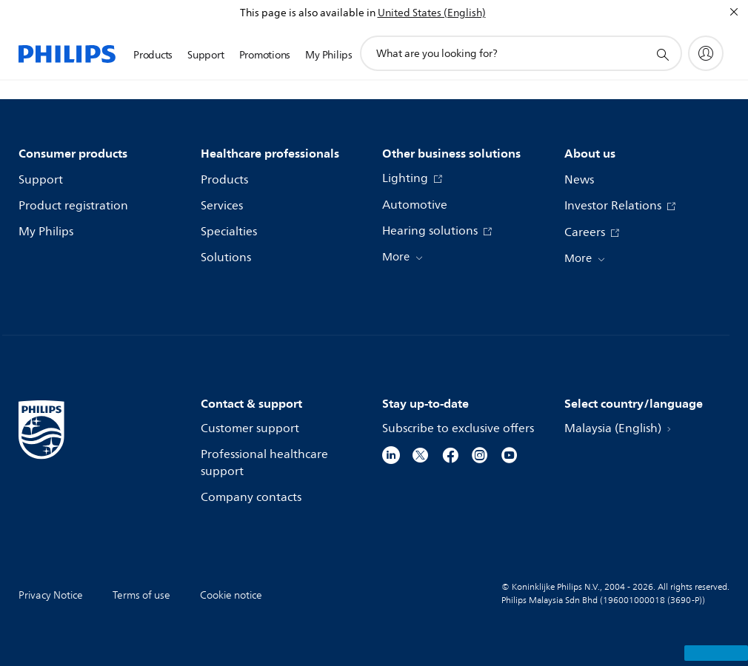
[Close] (734, 12)
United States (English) (432, 12)
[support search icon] (662, 54)
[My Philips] (706, 53)
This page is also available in (307, 12)
